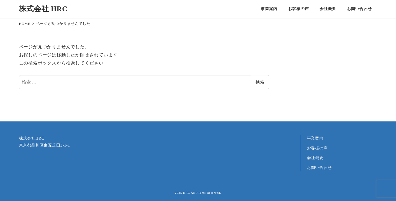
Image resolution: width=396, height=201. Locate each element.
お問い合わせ (319, 167)
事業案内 (315, 138)
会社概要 (315, 157)
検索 (260, 82)
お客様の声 (317, 148)
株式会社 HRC (43, 9)
